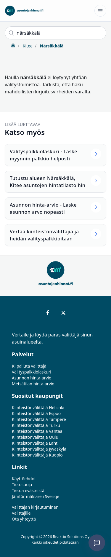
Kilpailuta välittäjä (29, 366)
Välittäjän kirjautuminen (35, 507)
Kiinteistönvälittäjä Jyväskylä (39, 449)
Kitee (27, 46)
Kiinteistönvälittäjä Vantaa (37, 431)
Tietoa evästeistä (28, 490)
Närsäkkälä (51, 46)
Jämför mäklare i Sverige (35, 496)
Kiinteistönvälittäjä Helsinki (38, 407)
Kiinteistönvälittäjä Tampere (39, 419)
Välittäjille (21, 513)
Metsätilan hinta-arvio (33, 384)
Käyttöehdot (24, 478)
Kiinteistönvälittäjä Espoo (36, 413)
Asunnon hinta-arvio (32, 378)
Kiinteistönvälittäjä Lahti (35, 443)
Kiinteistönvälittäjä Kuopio (37, 455)
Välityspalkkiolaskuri (31, 372)
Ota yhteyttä (24, 519)
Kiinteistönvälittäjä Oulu (35, 437)
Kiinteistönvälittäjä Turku (36, 425)
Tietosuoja (22, 484)
